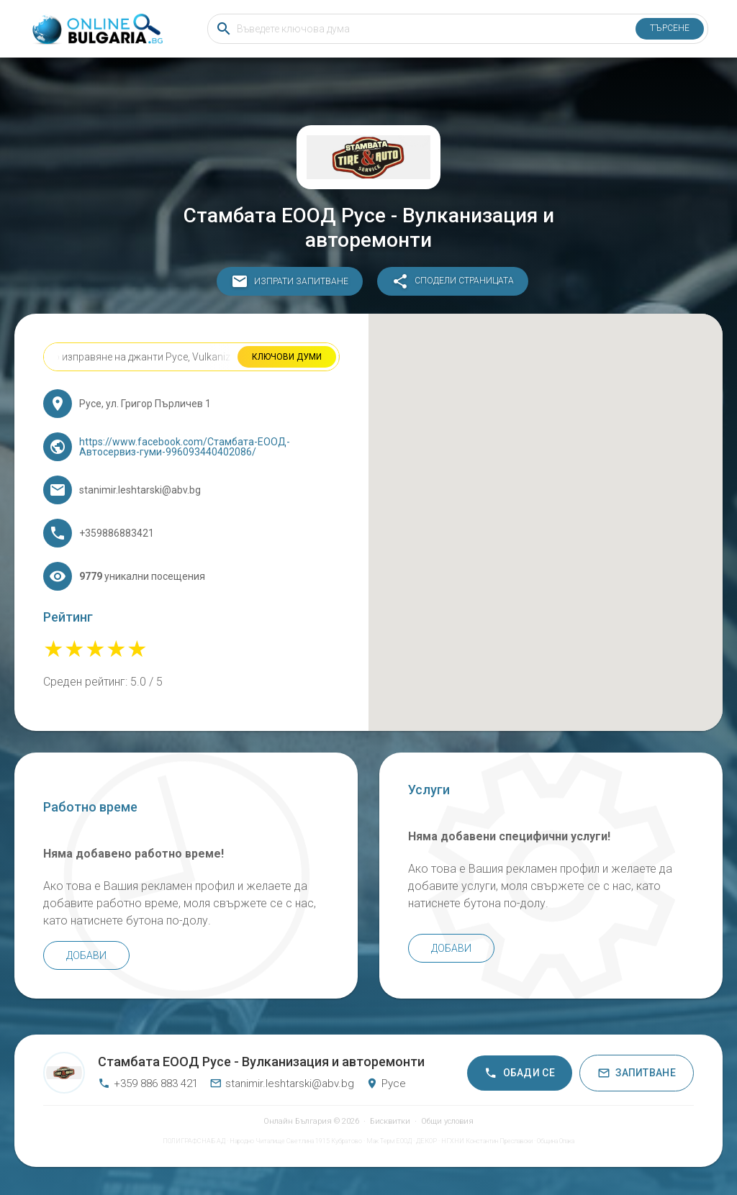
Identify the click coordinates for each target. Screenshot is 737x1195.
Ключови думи (287, 357)
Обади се (519, 1073)
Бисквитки (390, 1121)
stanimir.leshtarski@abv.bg (281, 1083)
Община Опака (555, 1141)
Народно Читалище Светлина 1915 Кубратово (296, 1141)
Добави (86, 955)
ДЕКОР (426, 1141)
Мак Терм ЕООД (389, 1141)
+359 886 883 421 (148, 1083)
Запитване (636, 1073)
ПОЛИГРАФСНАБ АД (194, 1141)
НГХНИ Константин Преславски (487, 1141)
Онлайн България (297, 1121)
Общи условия (447, 1121)
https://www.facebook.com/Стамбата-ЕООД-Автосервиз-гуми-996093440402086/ (184, 447)
